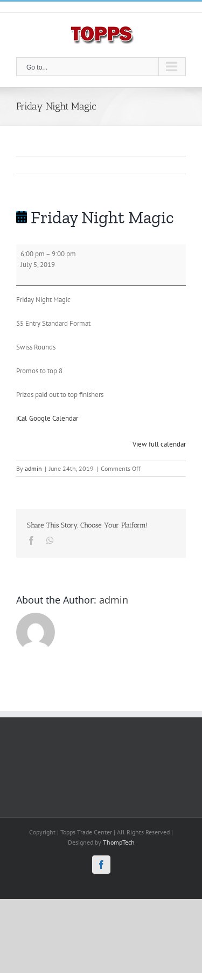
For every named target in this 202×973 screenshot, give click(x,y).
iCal (21, 418)
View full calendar (159, 444)
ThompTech (119, 842)
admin (33, 468)
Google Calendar (53, 418)
